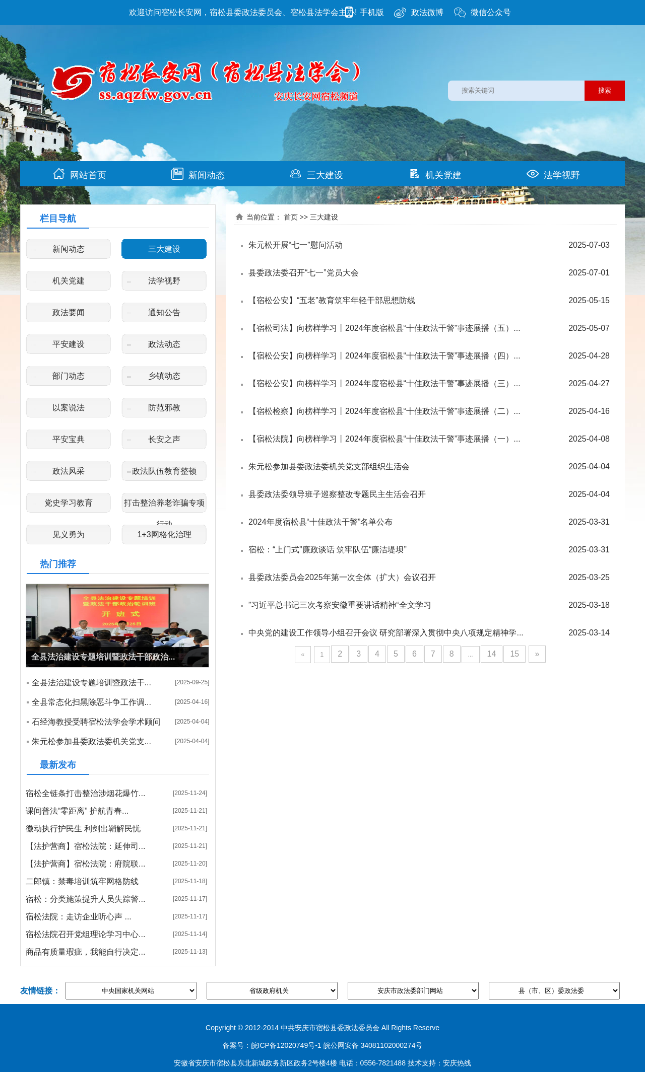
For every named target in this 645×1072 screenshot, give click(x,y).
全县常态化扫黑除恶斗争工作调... (91, 702)
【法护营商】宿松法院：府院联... (85, 864)
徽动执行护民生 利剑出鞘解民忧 (83, 828)
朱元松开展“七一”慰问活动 (295, 245)
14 (491, 654)
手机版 (363, 12)
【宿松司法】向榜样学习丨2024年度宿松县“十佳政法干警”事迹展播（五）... (384, 328)
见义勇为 (68, 534)
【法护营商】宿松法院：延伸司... (85, 846)
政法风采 (68, 471)
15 (514, 654)
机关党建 (435, 174)
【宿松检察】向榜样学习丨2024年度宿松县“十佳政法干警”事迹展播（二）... (384, 411)
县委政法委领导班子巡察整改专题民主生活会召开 (337, 494)
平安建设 (68, 344)
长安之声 (164, 439)
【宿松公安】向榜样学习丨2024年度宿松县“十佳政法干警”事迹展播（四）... (384, 355)
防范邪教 (164, 407)
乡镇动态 (164, 376)
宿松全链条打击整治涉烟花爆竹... (85, 793)
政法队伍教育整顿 (164, 471)
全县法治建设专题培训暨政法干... (91, 682)
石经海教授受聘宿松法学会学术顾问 (96, 722)
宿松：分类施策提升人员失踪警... (85, 899)
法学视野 (553, 174)
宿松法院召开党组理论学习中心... (85, 934)
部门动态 (68, 376)
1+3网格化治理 (164, 534)
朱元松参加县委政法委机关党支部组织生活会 (329, 466)
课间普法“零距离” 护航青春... (77, 811)
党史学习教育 (68, 502)
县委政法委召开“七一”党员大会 (303, 272)
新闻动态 (198, 174)
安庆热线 (457, 1063)
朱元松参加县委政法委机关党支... (91, 741)
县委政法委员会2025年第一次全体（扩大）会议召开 (342, 577)
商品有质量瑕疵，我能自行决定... (85, 952)
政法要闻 (68, 312)
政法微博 (418, 12)
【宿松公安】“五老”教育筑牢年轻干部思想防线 (331, 300)
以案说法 (68, 407)
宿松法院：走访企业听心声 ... (79, 916)
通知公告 (164, 312)
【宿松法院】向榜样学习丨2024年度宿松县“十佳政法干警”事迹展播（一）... (384, 439)
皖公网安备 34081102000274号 (373, 1045)
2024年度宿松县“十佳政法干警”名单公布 (320, 522)
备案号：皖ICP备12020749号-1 (272, 1045)
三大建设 (316, 174)
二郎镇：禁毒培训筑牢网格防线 (82, 881)
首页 (291, 217)
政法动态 (164, 344)
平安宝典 (68, 439)
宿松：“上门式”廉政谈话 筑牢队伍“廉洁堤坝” (327, 549)
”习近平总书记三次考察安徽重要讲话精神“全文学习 (339, 605)
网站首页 (79, 174)
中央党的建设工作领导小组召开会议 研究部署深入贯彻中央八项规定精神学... (386, 632)
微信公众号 (482, 12)
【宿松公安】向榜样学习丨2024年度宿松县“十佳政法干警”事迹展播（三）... (384, 383)
